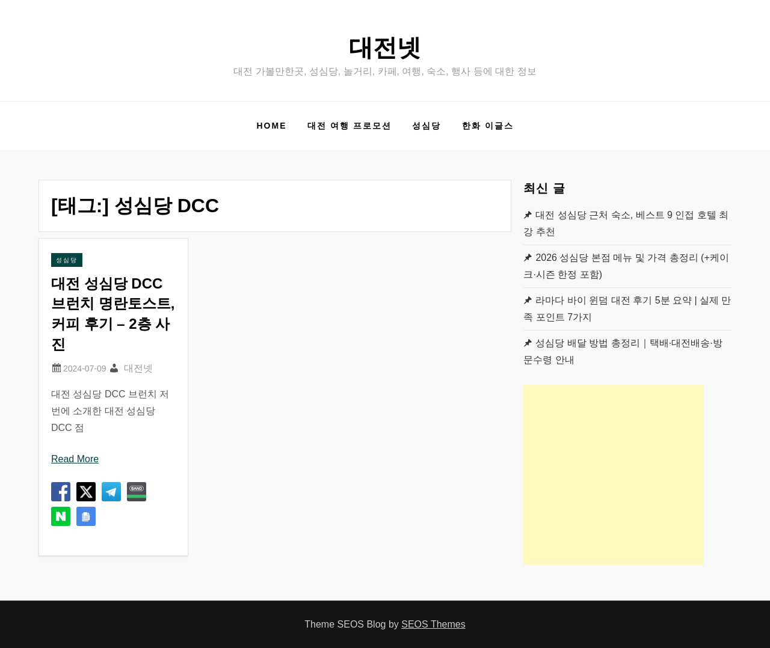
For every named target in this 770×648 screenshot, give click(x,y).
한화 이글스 (488, 125)
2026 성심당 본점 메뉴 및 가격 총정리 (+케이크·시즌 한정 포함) (625, 266)
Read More (75, 459)
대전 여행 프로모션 (349, 125)
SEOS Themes (433, 624)
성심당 (426, 125)
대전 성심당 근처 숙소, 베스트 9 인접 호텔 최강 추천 (625, 223)
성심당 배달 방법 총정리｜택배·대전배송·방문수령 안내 (622, 351)
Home (271, 125)
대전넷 (385, 47)
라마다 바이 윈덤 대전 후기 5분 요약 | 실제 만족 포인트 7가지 (627, 308)
